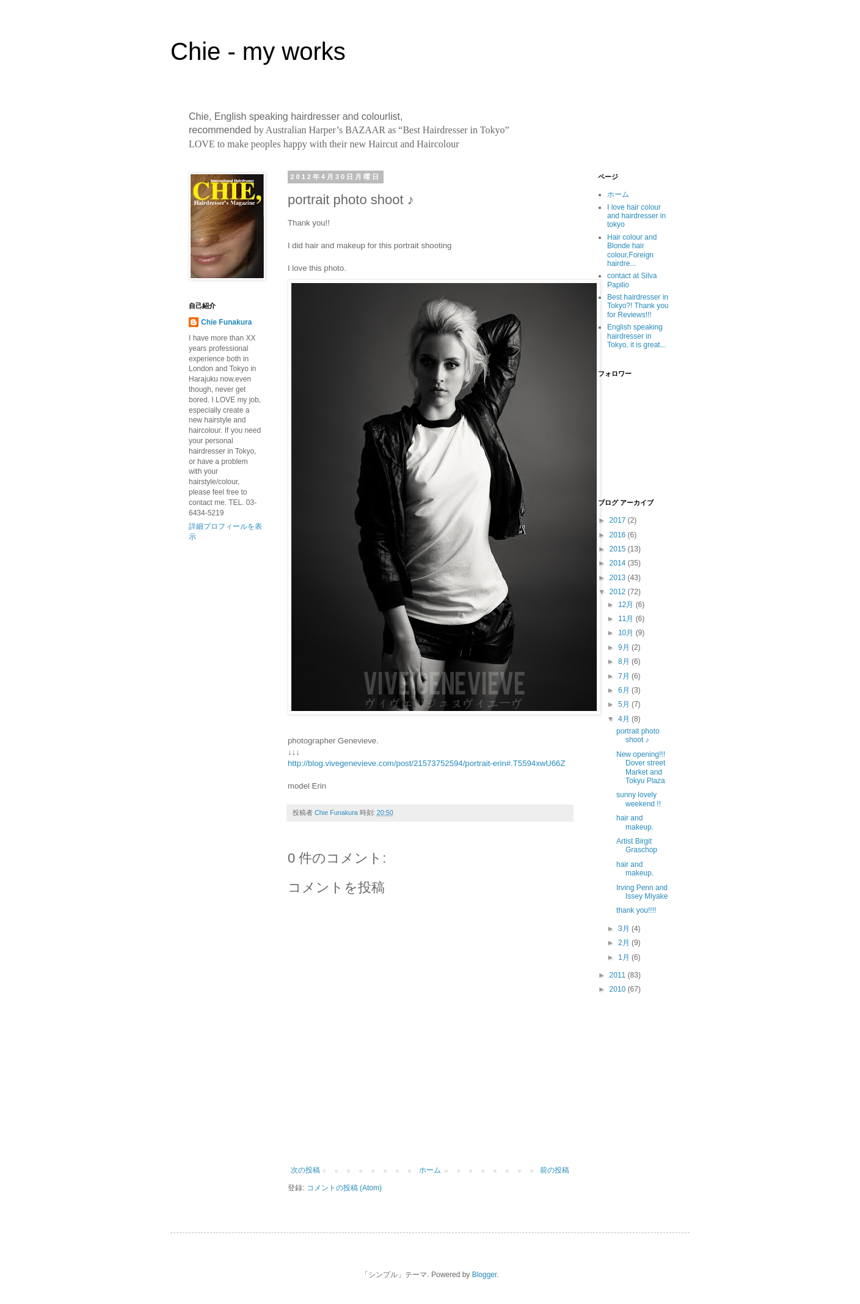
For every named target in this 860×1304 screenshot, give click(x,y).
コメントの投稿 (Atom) (344, 1188)
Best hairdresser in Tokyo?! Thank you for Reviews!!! (638, 306)
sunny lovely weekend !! (638, 799)
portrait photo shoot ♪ (638, 735)
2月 (625, 942)
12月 (627, 604)
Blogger (484, 1274)
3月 (625, 928)
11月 (627, 618)
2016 (619, 535)
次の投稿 (305, 1170)
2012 (619, 592)
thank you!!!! (636, 910)
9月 (625, 647)
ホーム (430, 1170)
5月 (625, 704)
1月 (625, 957)
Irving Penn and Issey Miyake (642, 892)
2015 (619, 549)
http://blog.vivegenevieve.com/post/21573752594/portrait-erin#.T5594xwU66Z (427, 763)
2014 (619, 563)
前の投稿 (554, 1170)
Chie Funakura (226, 322)
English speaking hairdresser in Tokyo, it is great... (636, 336)
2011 (619, 975)
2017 (619, 520)
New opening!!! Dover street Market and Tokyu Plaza (640, 767)
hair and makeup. (635, 822)
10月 (627, 632)
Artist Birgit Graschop (636, 845)
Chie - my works (258, 51)
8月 (625, 661)
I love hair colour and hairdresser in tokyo (636, 216)
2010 (619, 989)
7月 (625, 676)
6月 (625, 690)
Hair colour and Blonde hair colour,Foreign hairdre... (632, 250)
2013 (619, 577)
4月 (625, 719)
